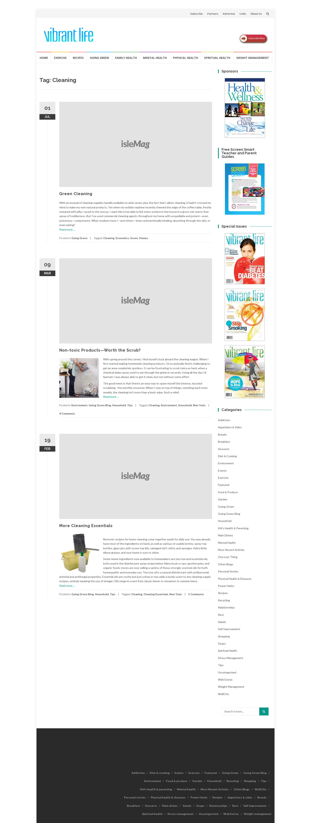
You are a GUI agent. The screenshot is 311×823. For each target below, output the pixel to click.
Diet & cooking (227, 456)
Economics (122, 238)
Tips (130, 405)
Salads (222, 622)
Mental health (155, 58)
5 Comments (196, 594)
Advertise (229, 13)
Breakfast (224, 441)
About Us (256, 13)
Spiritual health (217, 58)
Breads (222, 434)
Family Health (126, 58)
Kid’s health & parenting (156, 789)
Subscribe (196, 13)
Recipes (78, 58)
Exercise (60, 58)
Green (134, 238)
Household (119, 405)
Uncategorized (227, 672)
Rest (221, 614)
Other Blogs (225, 564)
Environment (79, 405)
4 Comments (67, 413)
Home (44, 58)
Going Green (99, 58)
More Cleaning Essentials (86, 525)
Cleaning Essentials (156, 594)
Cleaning (108, 238)
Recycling (224, 600)
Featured (223, 484)
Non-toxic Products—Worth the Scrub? (100, 350)
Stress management (230, 658)
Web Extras (225, 679)
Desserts (223, 449)
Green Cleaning (75, 193)
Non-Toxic (199, 405)
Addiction (224, 420)
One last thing (227, 557)
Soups (222, 643)
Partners (212, 13)
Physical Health (185, 58)
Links (243, 13)
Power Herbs (226, 585)
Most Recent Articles (231, 549)
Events (222, 470)
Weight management (252, 58)
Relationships (226, 607)
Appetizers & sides (230, 427)
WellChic (223, 694)
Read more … (67, 229)
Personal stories (228, 571)
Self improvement (229, 629)
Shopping (224, 636)
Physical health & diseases (234, 578)
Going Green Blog (100, 405)
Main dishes (225, 535)
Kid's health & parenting (233, 528)
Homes (143, 238)
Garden (222, 499)
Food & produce (228, 492)
